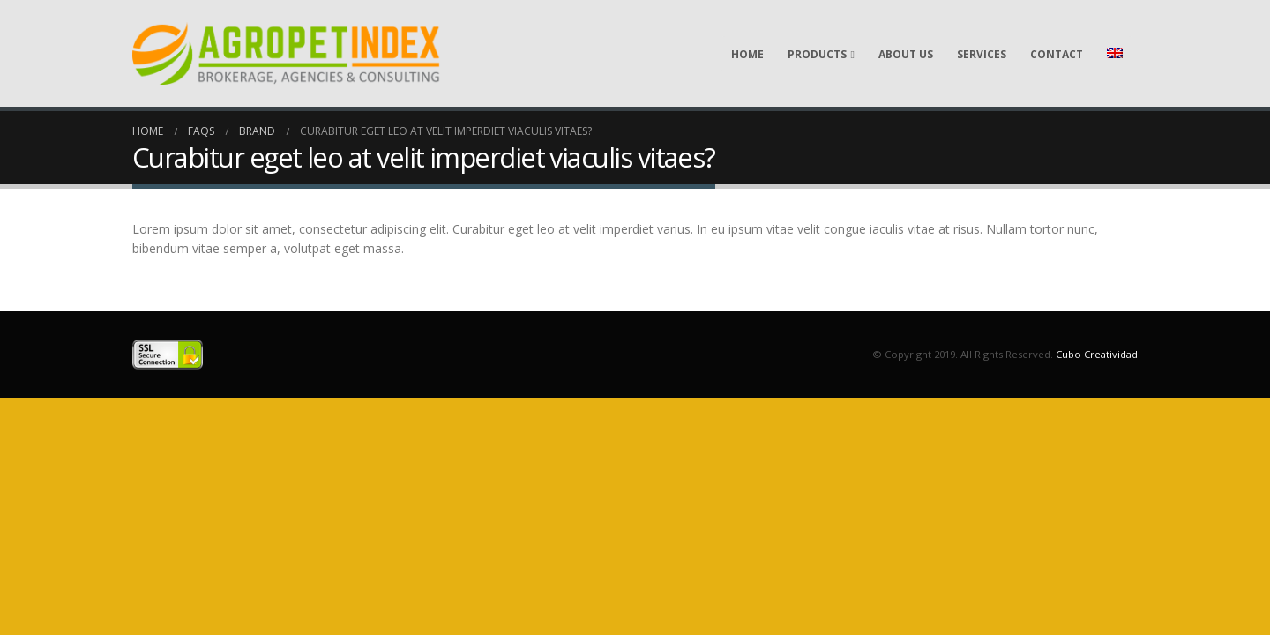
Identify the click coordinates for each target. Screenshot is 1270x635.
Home (747, 54)
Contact (1056, 54)
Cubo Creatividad (1097, 354)
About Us (905, 54)
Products (817, 54)
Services (981, 54)
